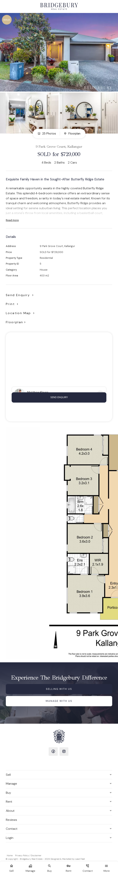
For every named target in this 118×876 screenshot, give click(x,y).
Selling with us (59, 689)
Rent (9, 802)
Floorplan (72, 134)
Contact (11, 829)
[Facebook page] (53, 751)
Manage (11, 784)
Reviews (11, 820)
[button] (13, 304)
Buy (8, 793)
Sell (8, 775)
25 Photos (47, 134)
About (10, 811)
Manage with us (59, 701)
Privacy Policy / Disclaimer (28, 855)
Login (9, 838)
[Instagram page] (64, 751)
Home (10, 855)
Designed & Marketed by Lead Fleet (68, 859)
